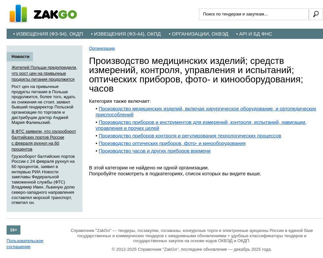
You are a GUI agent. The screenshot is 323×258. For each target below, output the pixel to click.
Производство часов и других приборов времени (154, 151)
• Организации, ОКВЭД (198, 34)
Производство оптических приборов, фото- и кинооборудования (172, 143)
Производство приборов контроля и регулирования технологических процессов (190, 135)
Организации (102, 48)
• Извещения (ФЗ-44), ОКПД (126, 34)
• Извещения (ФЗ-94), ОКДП (48, 34)
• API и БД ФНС (254, 34)
